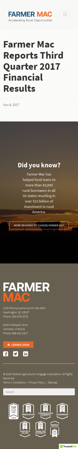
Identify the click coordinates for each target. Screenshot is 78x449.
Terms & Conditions (14, 382)
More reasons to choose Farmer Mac (39, 225)
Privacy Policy (37, 382)
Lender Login (18, 345)
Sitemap (52, 382)
